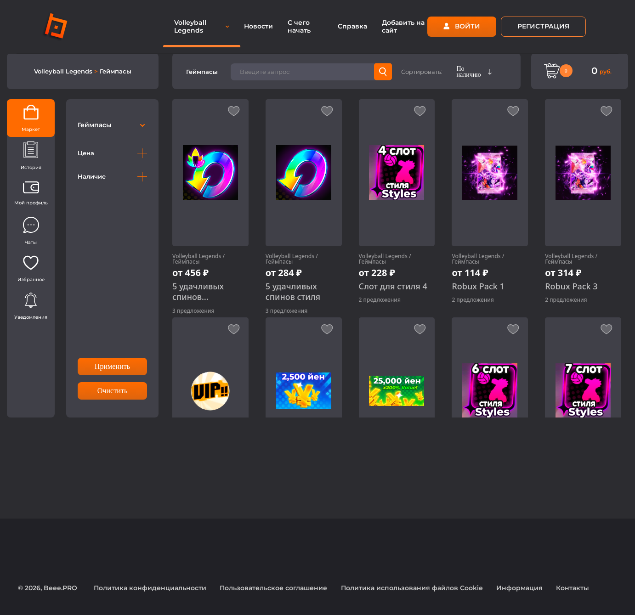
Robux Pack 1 (478, 286)
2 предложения (380, 300)
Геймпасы (115, 71)
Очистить (112, 391)
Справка (352, 26)
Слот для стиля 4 (393, 286)
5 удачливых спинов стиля (293, 291)
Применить (112, 366)
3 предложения (193, 311)
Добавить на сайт (403, 26)
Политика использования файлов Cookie (412, 588)
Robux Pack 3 (571, 286)
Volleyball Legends (64, 71)
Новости (258, 26)
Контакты (572, 588)
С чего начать (299, 26)
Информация (519, 588)
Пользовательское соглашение (273, 588)
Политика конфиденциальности (150, 588)
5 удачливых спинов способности (198, 292)
